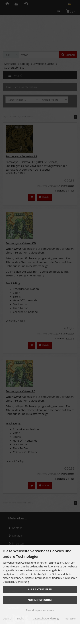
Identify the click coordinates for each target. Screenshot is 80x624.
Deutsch (8, 618)
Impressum (70, 618)
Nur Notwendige (40, 600)
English (21, 618)
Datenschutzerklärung (45, 618)
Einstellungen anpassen (40, 610)
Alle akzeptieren (40, 589)
